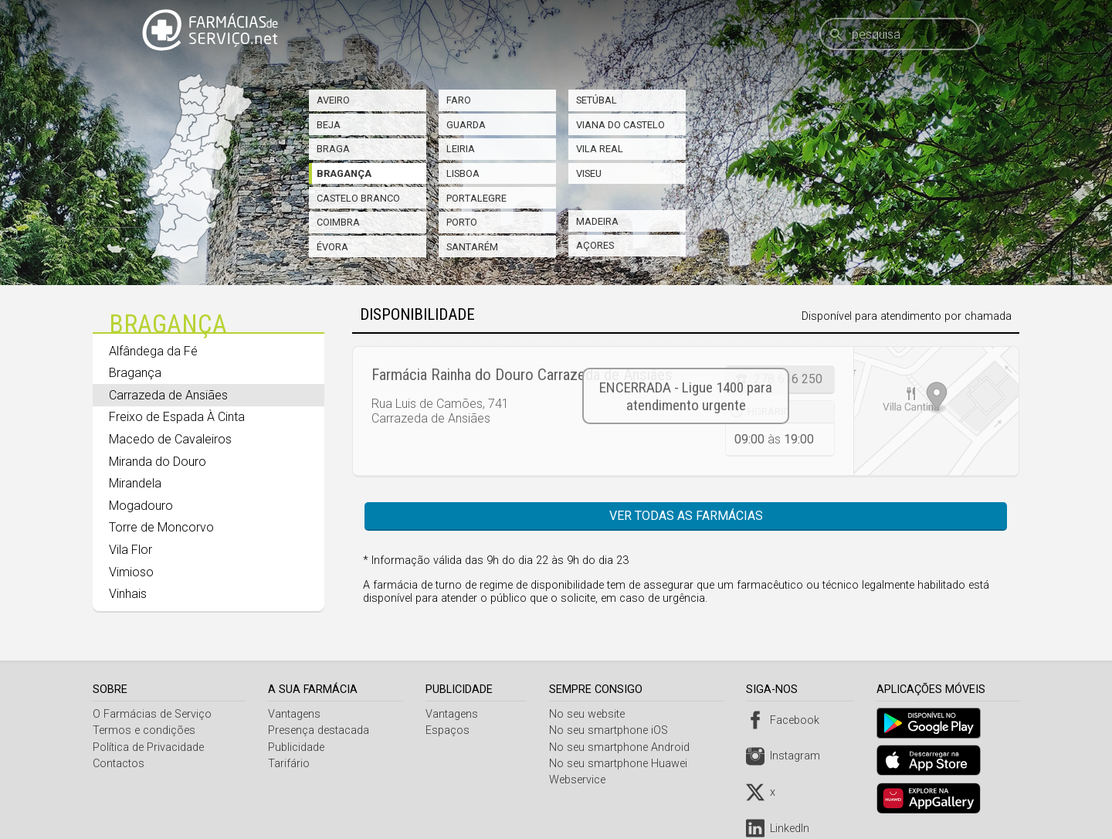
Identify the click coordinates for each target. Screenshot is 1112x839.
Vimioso (131, 572)
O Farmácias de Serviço (152, 714)
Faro (458, 100)
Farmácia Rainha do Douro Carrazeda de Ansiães (522, 374)
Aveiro (333, 100)
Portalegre (476, 198)
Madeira (597, 221)
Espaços (450, 730)
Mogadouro (141, 505)
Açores (595, 245)
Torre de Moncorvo (161, 527)
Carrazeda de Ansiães (168, 395)
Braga (333, 149)
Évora (332, 247)
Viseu (589, 173)
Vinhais (128, 593)
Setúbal (596, 100)
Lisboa (463, 173)
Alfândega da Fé (153, 351)
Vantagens (296, 714)
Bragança (344, 173)
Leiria (460, 149)
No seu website (591, 714)
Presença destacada (320, 730)
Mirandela (135, 483)
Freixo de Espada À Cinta (177, 416)
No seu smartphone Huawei (622, 763)
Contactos (118, 763)
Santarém (472, 247)
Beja (329, 125)
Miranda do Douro (157, 461)
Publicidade (298, 747)
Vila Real (599, 149)
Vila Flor (130, 549)
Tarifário (290, 763)
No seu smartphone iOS (612, 730)
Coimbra (338, 222)
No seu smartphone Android (623, 747)
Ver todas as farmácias (686, 515)
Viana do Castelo (620, 125)
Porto (461, 222)
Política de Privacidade (148, 747)
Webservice (581, 779)
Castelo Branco (358, 198)
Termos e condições (144, 730)
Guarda (466, 125)
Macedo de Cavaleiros (170, 439)
